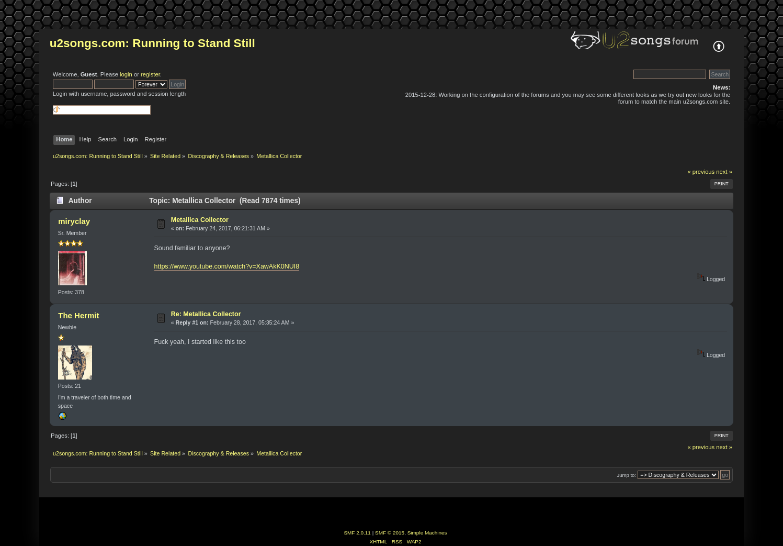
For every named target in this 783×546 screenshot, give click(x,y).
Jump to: (626, 475)
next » (724, 172)
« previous (700, 172)
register (150, 74)
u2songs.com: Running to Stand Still (152, 43)
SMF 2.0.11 (357, 533)
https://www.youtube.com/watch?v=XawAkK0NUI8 (227, 266)
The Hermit (78, 315)
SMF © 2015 (389, 533)
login (126, 74)
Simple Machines (427, 533)
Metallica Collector (200, 220)
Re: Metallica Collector (206, 314)
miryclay (74, 221)
